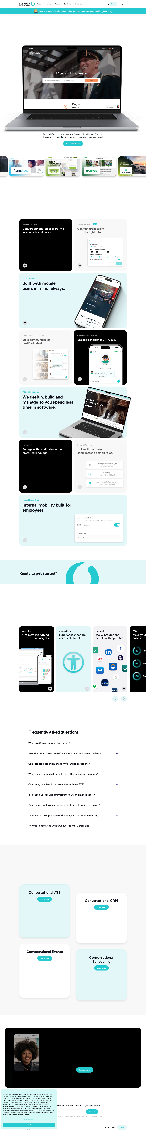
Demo (113, 4)
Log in (122, 4)
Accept (28, 1125)
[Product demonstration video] (73, 88)
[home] (27, 4)
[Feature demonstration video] (104, 474)
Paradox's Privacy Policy (95, 1116)
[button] (40, 4)
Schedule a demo (73, 143)
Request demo (85, 1070)
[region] (29, 1109)
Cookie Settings (28, 1119)
